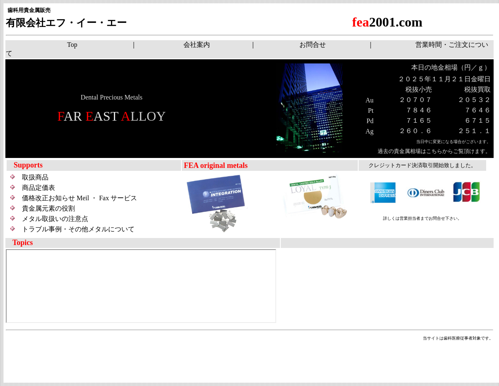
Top (72, 44)
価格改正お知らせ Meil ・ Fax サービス (79, 197)
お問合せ (312, 44)
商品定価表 (38, 187)
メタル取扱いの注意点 (55, 218)
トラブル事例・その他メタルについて (78, 229)
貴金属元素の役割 (48, 208)
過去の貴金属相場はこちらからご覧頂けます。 (431, 151)
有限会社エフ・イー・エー (66, 22)
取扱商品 (35, 177)
